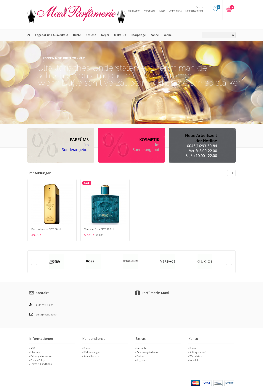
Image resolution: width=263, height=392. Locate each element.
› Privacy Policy (37, 360)
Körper (104, 35)
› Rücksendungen (91, 352)
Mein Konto (134, 10)
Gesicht (91, 35)
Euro (197, 7)
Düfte (77, 35)
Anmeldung (175, 10)
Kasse (162, 10)
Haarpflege (138, 35)
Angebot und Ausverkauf (51, 35)
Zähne (154, 35)
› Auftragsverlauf (197, 352)
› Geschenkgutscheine (146, 352)
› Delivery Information (40, 356)
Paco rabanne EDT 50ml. (46, 229)
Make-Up (120, 35)
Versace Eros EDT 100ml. (99, 229)
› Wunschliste (195, 356)
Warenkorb (149, 10)
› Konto (192, 348)
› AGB (32, 348)
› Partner (139, 356)
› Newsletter (194, 360)
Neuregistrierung (194, 10)
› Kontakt (87, 348)
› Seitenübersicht (91, 356)
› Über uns (34, 352)
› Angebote (141, 360)
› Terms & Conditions (40, 364)
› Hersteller (141, 348)
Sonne (167, 35)
